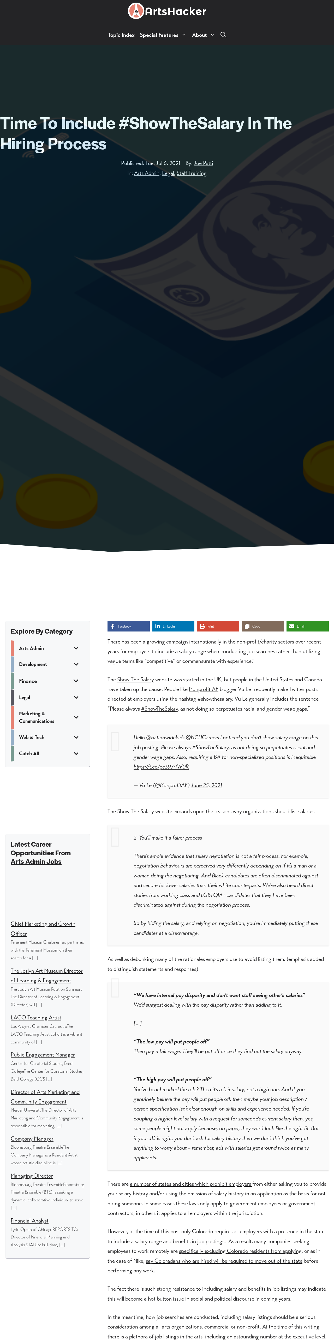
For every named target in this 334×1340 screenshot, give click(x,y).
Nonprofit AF (203, 689)
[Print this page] (218, 626)
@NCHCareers (202, 737)
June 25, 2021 (206, 785)
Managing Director (32, 1175)
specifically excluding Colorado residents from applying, (241, 1250)
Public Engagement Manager (43, 1054)
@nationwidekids (165, 737)
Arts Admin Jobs (36, 861)
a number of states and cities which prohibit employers (191, 1183)
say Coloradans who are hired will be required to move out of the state (224, 1260)
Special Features (164, 35)
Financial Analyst (30, 1220)
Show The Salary (135, 679)
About (205, 35)
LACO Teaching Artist (36, 1017)
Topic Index (121, 34)
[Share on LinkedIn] (173, 626)
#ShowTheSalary (159, 708)
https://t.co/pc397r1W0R (161, 766)
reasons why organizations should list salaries (264, 811)
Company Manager (32, 1138)
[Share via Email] (308, 626)
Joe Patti (203, 163)
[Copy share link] (263, 626)
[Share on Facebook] (129, 626)
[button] (223, 35)
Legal (168, 172)
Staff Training (192, 172)
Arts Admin (146, 172)
